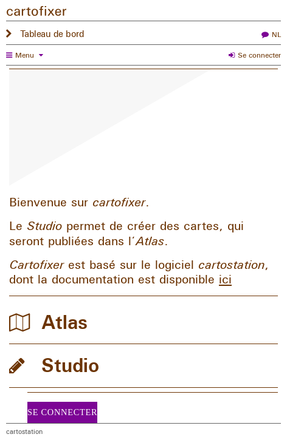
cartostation (24, 431)
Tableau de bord (52, 33)
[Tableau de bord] (143, 13)
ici (225, 279)
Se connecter (259, 55)
